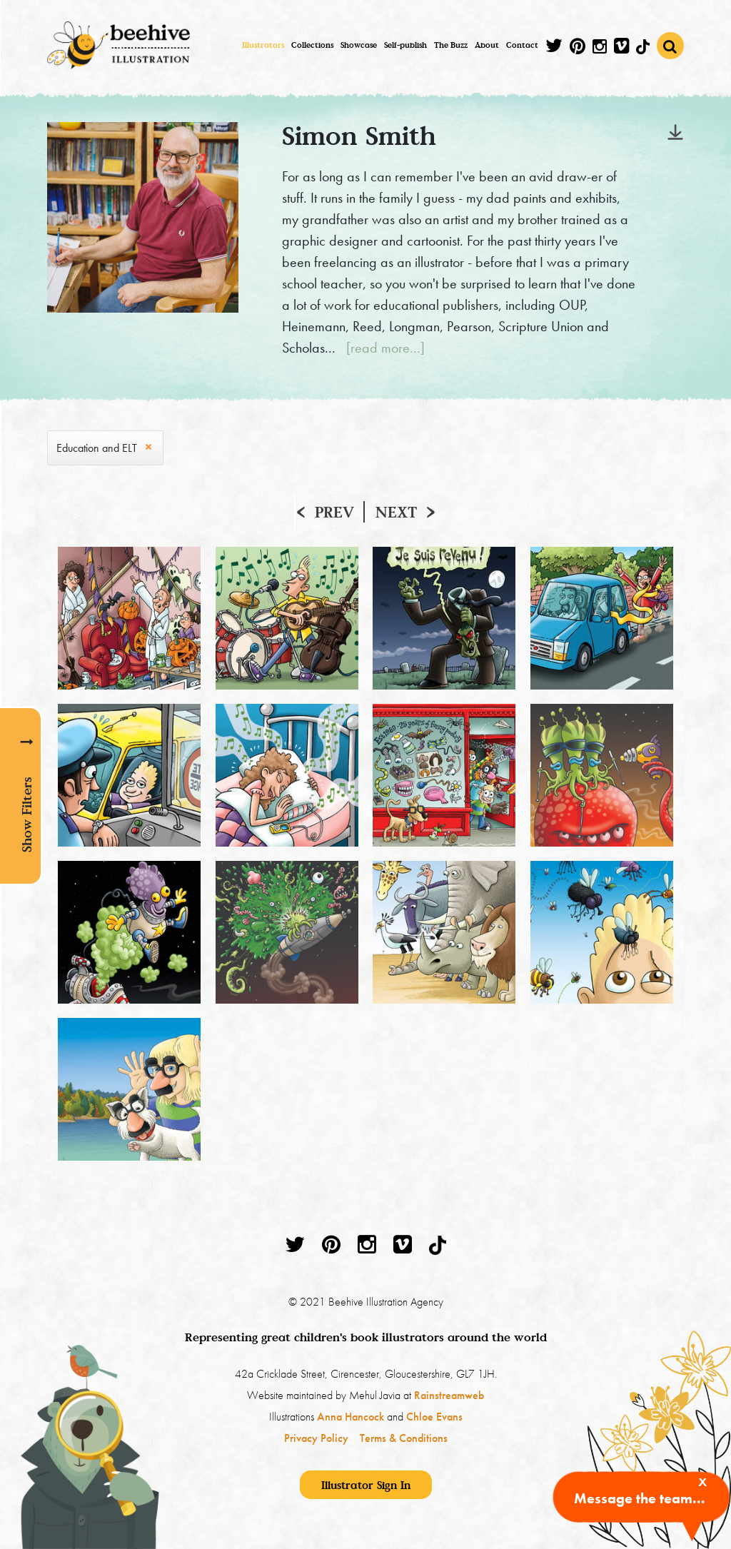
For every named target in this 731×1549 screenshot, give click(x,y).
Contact (522, 45)
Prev (334, 512)
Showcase (359, 45)
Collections (312, 45)
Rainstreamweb (449, 1395)
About (487, 45)
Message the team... (639, 1498)
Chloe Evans (434, 1416)
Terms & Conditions (404, 1438)
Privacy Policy (316, 1438)
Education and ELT (96, 447)
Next (396, 512)
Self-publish (405, 45)
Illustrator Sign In (365, 1485)
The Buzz (451, 45)
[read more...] (385, 347)
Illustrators (263, 45)
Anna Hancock (350, 1416)
